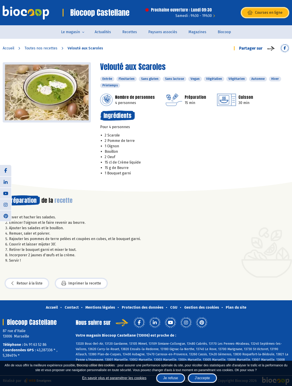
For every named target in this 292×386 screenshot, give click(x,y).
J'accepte (202, 378)
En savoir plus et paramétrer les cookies (114, 378)
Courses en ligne (265, 12)
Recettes (129, 32)
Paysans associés (162, 32)
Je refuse (170, 378)
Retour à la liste (26, 283)
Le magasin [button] (70, 32)
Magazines (197, 32)
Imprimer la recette (81, 283)
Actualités (103, 32)
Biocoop (224, 32)
